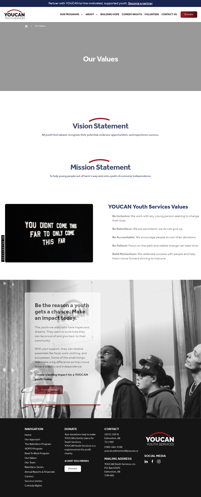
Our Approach (32, 439)
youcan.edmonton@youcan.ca (120, 451)
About (92, 14)
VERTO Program (34, 448)
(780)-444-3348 (113, 447)
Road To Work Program (37, 453)
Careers (29, 476)
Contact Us (169, 14)
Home (28, 435)
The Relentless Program (38, 444)
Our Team (30, 462)
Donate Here (49, 389)
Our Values (40, 26)
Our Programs (71, 14)
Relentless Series (34, 467)
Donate (188, 14)
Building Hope (109, 14)
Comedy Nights (132, 14)
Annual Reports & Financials (40, 472)
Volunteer (151, 14)
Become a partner (140, 3)
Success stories (33, 481)
